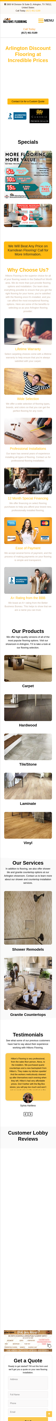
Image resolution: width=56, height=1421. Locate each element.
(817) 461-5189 (33, 11)
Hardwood (28, 725)
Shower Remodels (28, 949)
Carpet (28, 686)
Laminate (28, 804)
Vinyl (28, 843)
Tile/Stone (28, 764)
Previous (26, 1114)
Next (30, 1114)
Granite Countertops (28, 1015)
